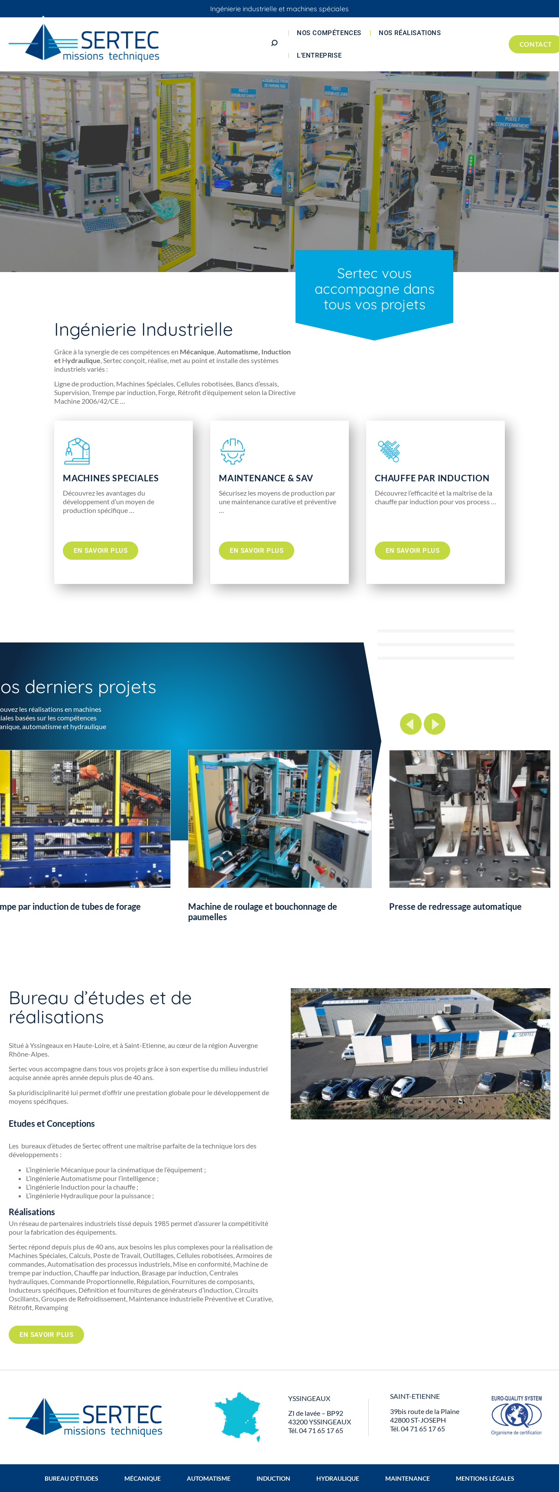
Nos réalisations (410, 33)
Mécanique (142, 1478)
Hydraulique (337, 1478)
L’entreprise (319, 55)
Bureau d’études (71, 1478)
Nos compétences (329, 33)
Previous (411, 724)
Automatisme (209, 1478)
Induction (273, 1478)
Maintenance (407, 1478)
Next (434, 724)
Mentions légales (485, 1478)
